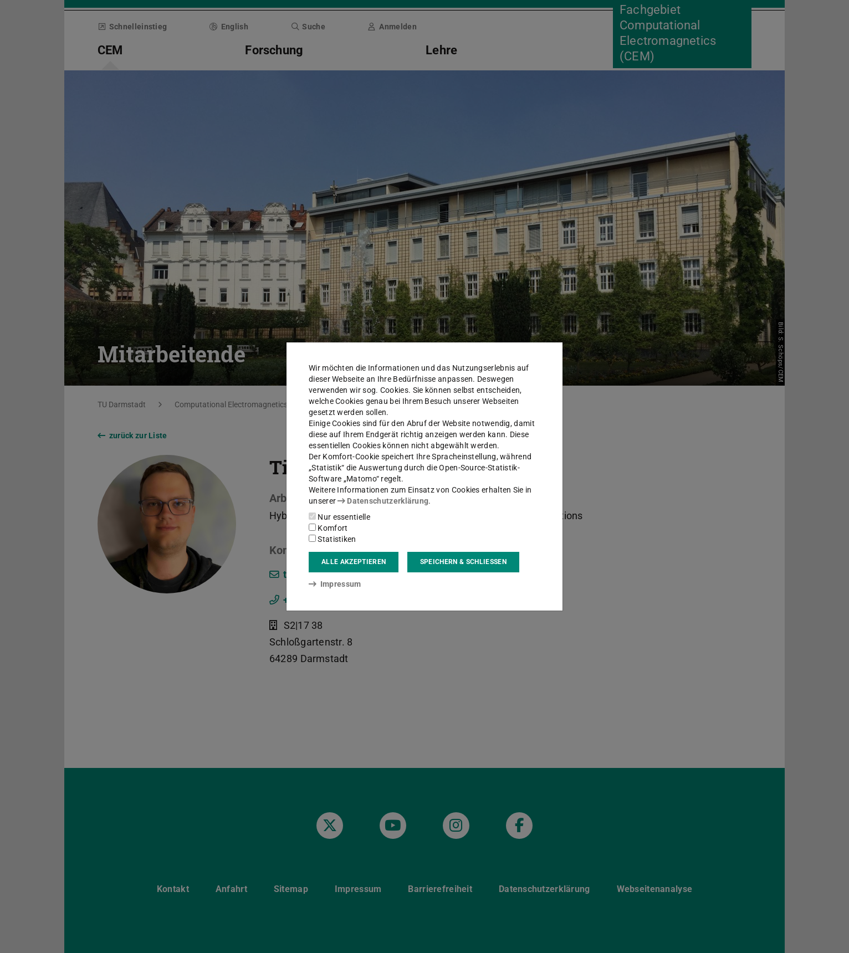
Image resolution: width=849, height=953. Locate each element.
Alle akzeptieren (353, 562)
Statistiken (332, 539)
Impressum (335, 584)
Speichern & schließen (463, 562)
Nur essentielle (339, 517)
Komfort (328, 528)
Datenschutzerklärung (382, 500)
